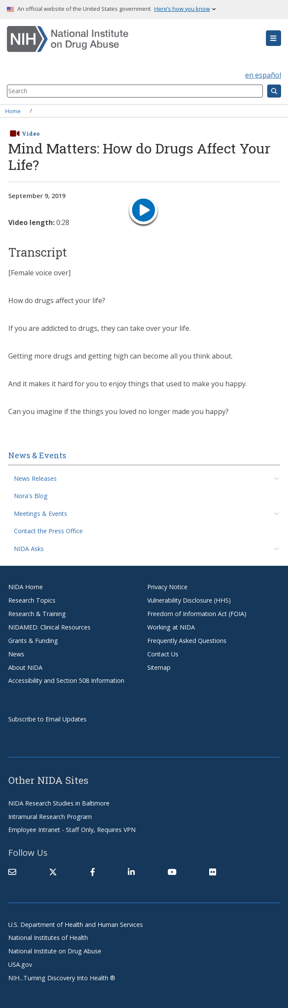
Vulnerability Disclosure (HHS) (189, 600)
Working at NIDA (171, 627)
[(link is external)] (53, 872)
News (16, 654)
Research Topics (31, 600)
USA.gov (20, 964)
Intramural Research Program (50, 816)
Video (31, 133)
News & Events (37, 455)
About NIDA (25, 667)
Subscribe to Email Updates (47, 719)
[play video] (143, 211)
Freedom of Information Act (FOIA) (196, 614)
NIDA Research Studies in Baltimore (59, 803)
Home (13, 110)
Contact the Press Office (48, 531)
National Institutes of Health (48, 937)
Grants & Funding (33, 640)
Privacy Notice (167, 587)
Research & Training (37, 614)
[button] (273, 38)
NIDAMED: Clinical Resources (49, 627)
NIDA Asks (29, 549)
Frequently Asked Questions (187, 640)
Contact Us (162, 654)
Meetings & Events (40, 513)
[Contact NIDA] (12, 872)
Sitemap (159, 667)
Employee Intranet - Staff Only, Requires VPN (72, 829)
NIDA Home (25, 587)
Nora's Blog (31, 496)
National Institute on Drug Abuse (54, 951)
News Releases (35, 478)
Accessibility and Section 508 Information (66, 680)
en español (263, 75)
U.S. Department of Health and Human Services (75, 924)
